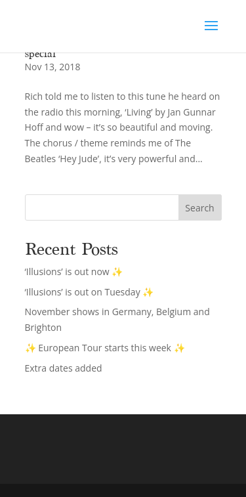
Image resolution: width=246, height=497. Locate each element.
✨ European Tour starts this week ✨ (105, 347)
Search (199, 208)
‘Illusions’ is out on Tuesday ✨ (89, 292)
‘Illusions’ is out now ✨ (74, 271)
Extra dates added (63, 368)
